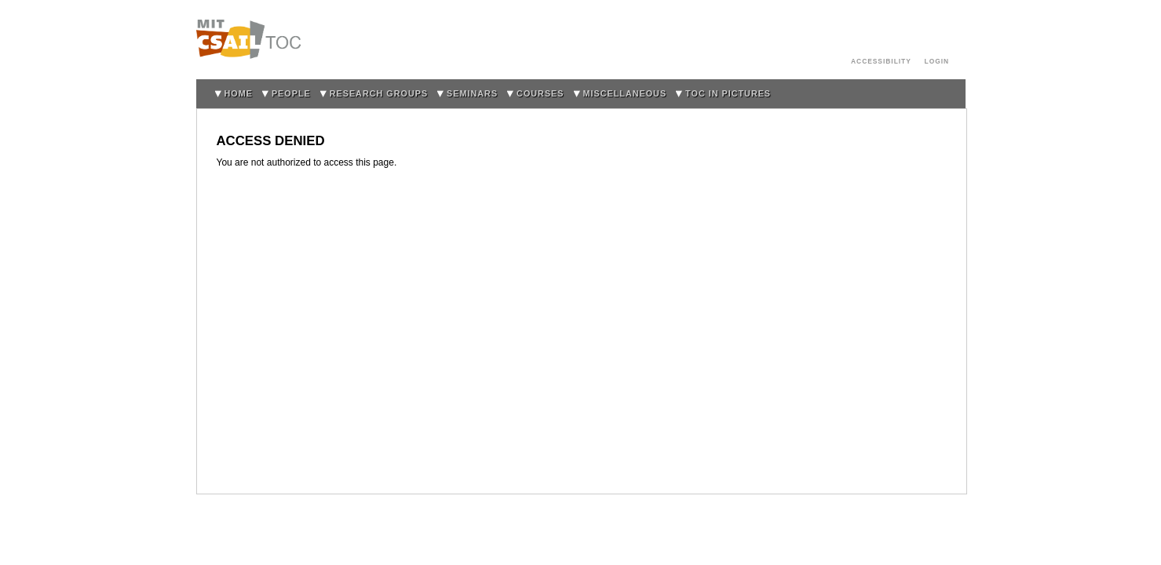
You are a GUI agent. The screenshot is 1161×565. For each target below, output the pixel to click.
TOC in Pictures (728, 93)
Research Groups (379, 93)
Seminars (472, 93)
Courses (540, 93)
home (239, 93)
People (291, 93)
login (937, 61)
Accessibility (881, 61)
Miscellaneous (625, 93)
